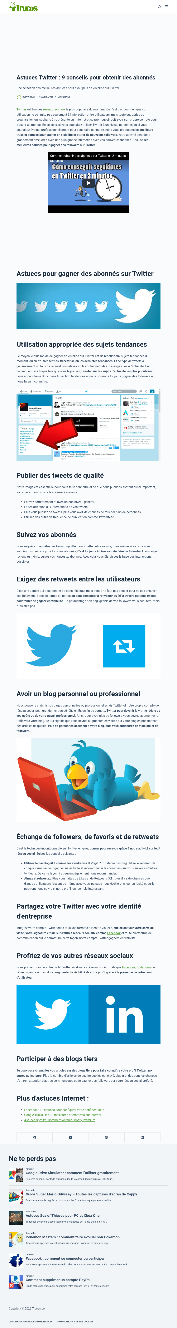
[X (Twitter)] (70, 1137)
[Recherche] (159, 6)
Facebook (114, 933)
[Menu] (166, 6)
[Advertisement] (88, 42)
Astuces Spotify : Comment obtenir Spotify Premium (59, 1120)
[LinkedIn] (142, 1137)
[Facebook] (35, 1137)
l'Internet (64, 96)
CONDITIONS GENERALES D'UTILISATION (30, 1321)
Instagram (144, 967)
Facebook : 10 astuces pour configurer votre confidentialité (64, 1110)
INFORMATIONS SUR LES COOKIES (75, 1321)
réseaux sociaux (54, 109)
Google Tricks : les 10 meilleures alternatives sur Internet (62, 1115)
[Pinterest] (107, 1137)
